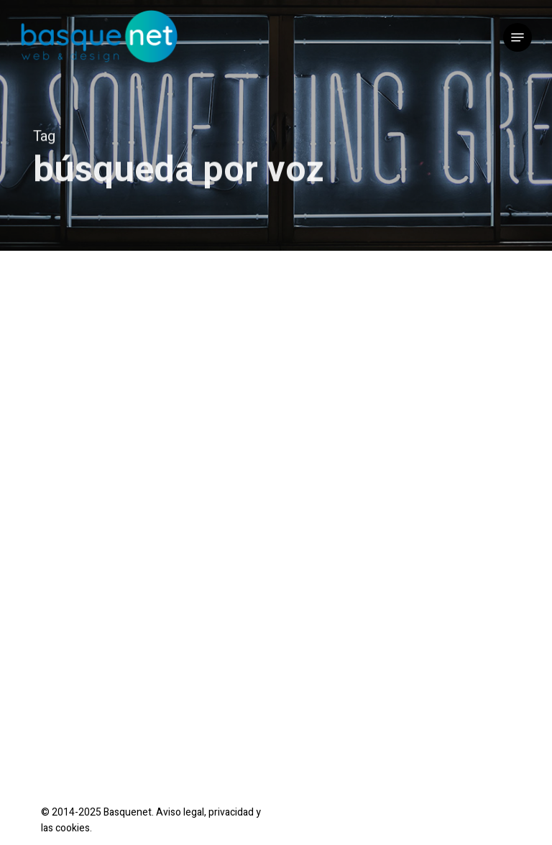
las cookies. (66, 828)
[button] (517, 37)
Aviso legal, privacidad (205, 812)
